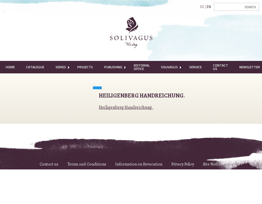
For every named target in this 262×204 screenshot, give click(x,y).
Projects (85, 67)
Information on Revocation (138, 164)
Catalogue (35, 67)
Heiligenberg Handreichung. (126, 107)
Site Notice (212, 164)
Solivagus (169, 67)
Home (10, 67)
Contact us (49, 164)
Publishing (113, 67)
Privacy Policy (182, 164)
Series (61, 67)
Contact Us (220, 67)
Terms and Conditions (86, 164)
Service (195, 67)
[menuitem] (10, 67)
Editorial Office (142, 67)
